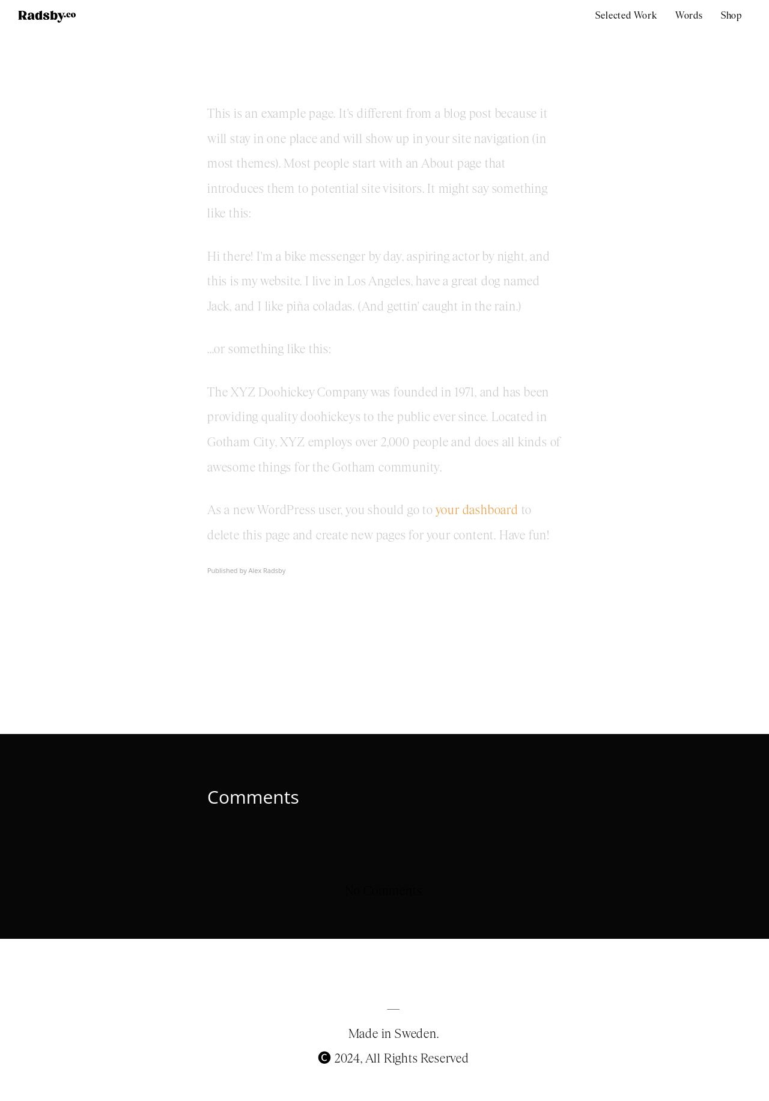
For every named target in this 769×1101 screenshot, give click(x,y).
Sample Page (257, 68)
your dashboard (477, 509)
